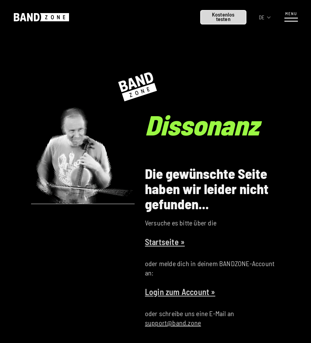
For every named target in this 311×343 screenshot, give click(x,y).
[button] (265, 17)
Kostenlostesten (223, 16)
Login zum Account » (180, 292)
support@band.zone (173, 323)
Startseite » (165, 242)
